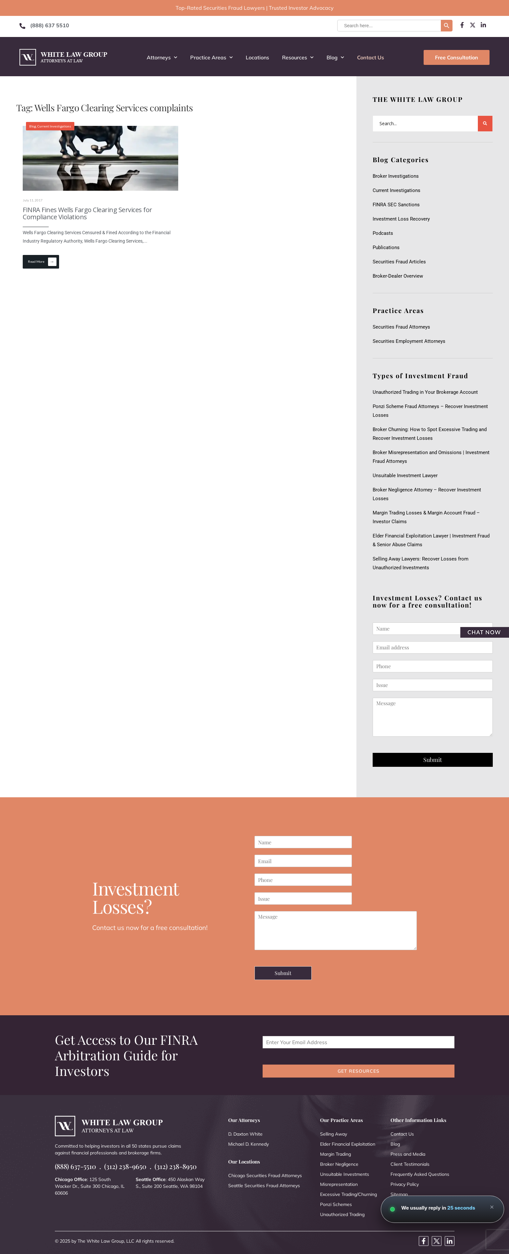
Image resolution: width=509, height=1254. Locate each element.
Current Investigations (54, 126)
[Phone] (433, 666)
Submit (432, 760)
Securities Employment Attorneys (409, 341)
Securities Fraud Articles (399, 262)
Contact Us (370, 57)
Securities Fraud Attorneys (401, 327)
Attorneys (162, 57)
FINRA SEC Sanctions (396, 205)
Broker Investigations (396, 176)
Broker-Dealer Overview (398, 276)
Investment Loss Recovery (401, 219)
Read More (42, 262)
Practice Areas (211, 57)
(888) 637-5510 (75, 1166)
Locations (257, 57)
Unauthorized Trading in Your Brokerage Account (425, 392)
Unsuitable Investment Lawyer (406, 475)
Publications (386, 247)
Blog (335, 57)
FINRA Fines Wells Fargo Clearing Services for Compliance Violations (87, 213)
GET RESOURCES (358, 1071)
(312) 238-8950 (176, 1166)
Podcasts (383, 233)
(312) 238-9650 (125, 1166)
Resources (298, 57)
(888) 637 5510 (49, 25)
